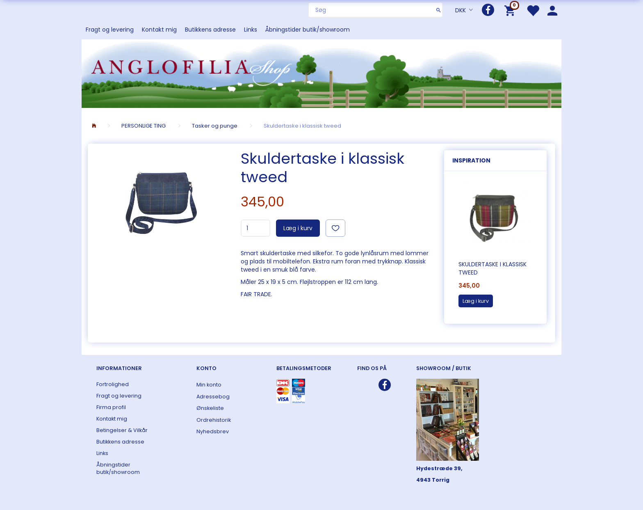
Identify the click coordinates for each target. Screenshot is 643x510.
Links (250, 29)
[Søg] (438, 10)
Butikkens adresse (210, 29)
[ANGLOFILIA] (321, 73)
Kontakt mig (159, 29)
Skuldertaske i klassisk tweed (492, 268)
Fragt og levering (110, 29)
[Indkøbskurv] (511, 10)
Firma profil (111, 407)
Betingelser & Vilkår (122, 430)
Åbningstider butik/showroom (307, 29)
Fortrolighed (112, 384)
